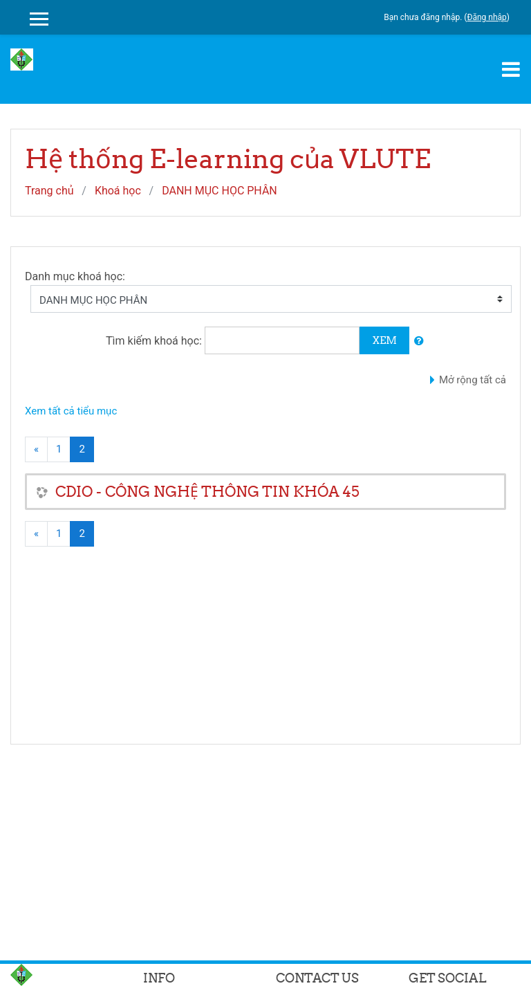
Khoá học (118, 190)
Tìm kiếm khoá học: (155, 340)
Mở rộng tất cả (472, 380)
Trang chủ (49, 190)
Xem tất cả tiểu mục (71, 411)
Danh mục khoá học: (75, 276)
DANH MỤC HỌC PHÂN (219, 190)
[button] (419, 341)
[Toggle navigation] (511, 69)
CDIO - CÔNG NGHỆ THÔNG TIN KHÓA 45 (207, 491)
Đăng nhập (486, 17)
